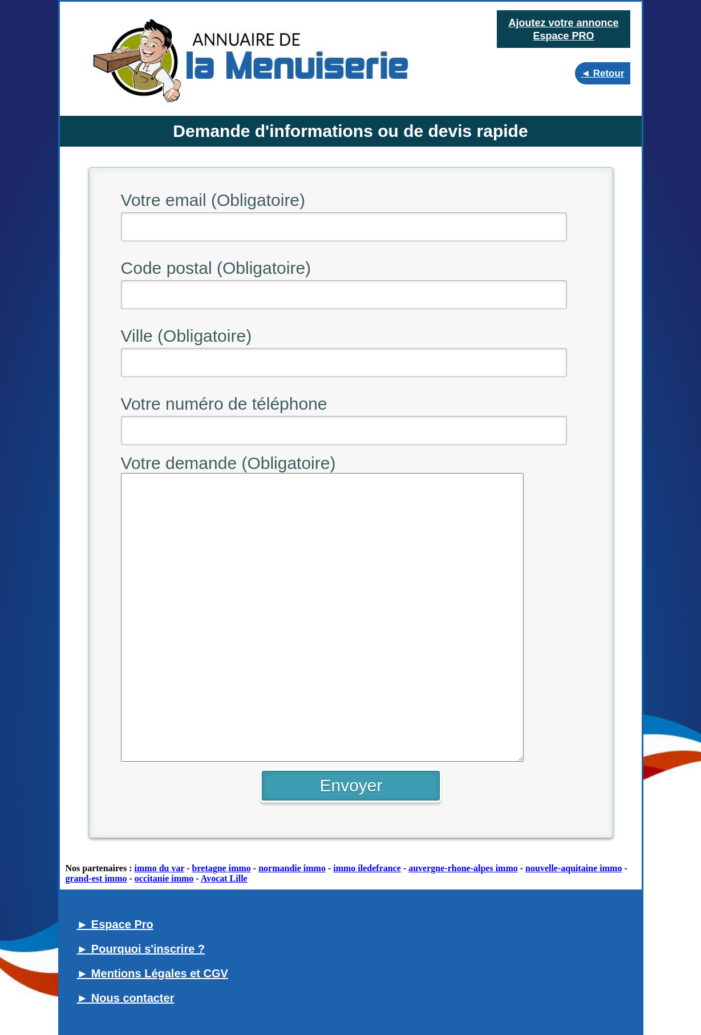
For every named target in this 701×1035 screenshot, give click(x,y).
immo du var (160, 868)
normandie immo (292, 868)
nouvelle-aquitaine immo (573, 868)
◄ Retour (602, 73)
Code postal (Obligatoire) (216, 267)
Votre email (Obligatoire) (213, 200)
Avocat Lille (224, 878)
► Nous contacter (126, 998)
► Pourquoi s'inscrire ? (141, 949)
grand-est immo (96, 878)
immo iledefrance (367, 868)
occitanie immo (164, 878)
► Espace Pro (115, 924)
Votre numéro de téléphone (224, 403)
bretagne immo (221, 868)
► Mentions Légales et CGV (152, 973)
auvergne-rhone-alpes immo (463, 868)
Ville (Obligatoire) (186, 335)
